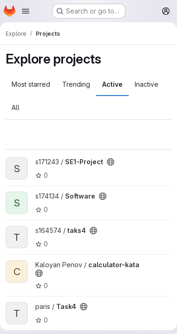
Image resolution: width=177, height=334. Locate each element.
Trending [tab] (76, 84)
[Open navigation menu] (25, 11)
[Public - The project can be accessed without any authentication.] (110, 162)
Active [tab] (112, 84)
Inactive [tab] (146, 84)
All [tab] (16, 107)
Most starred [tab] (31, 84)
